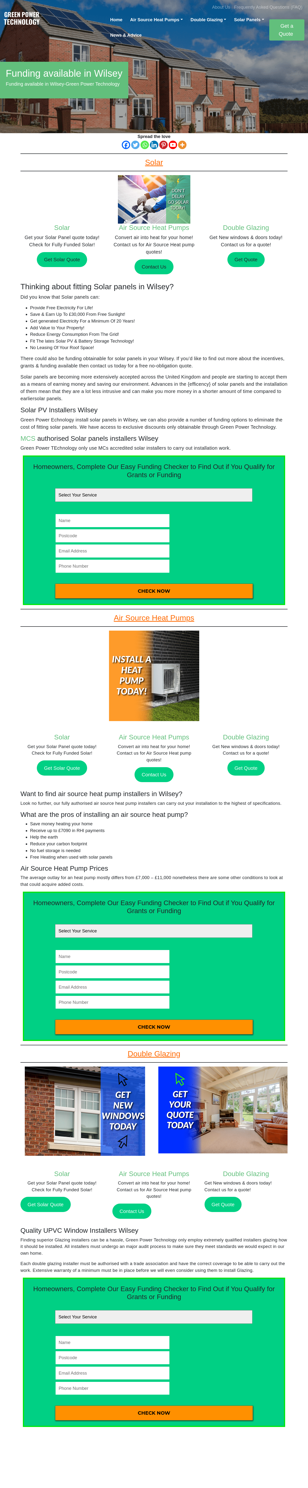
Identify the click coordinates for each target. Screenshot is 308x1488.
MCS (27, 438)
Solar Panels (247, 19)
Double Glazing (207, 19)
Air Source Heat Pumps (154, 19)
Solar (62, 227)
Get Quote (246, 259)
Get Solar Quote (62, 259)
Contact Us (154, 266)
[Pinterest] (163, 145)
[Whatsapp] (145, 145)
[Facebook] (126, 145)
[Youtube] (173, 145)
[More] (182, 145)
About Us (221, 7)
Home (116, 19)
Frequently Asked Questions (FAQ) (268, 7)
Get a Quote (286, 30)
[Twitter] (135, 145)
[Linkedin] (154, 145)
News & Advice (126, 35)
